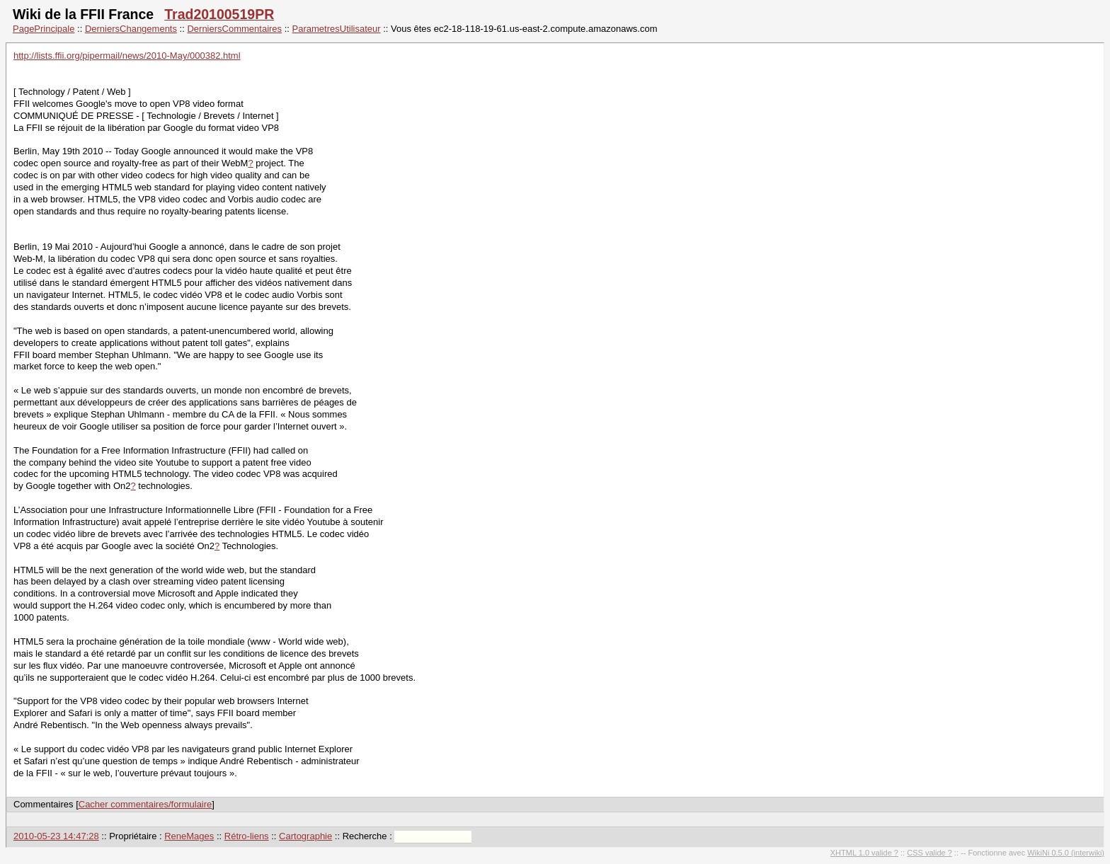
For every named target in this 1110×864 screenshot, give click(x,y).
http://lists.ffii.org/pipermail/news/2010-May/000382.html (127, 55)
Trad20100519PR (219, 14)
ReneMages (189, 836)
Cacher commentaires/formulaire (145, 804)
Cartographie (305, 836)
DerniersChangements (131, 28)
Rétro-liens (246, 836)
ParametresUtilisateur (336, 28)
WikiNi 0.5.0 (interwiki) (1065, 852)
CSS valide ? (929, 852)
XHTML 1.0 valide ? (864, 852)
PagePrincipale (43, 28)
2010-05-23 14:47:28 (56, 836)
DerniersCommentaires (234, 28)
